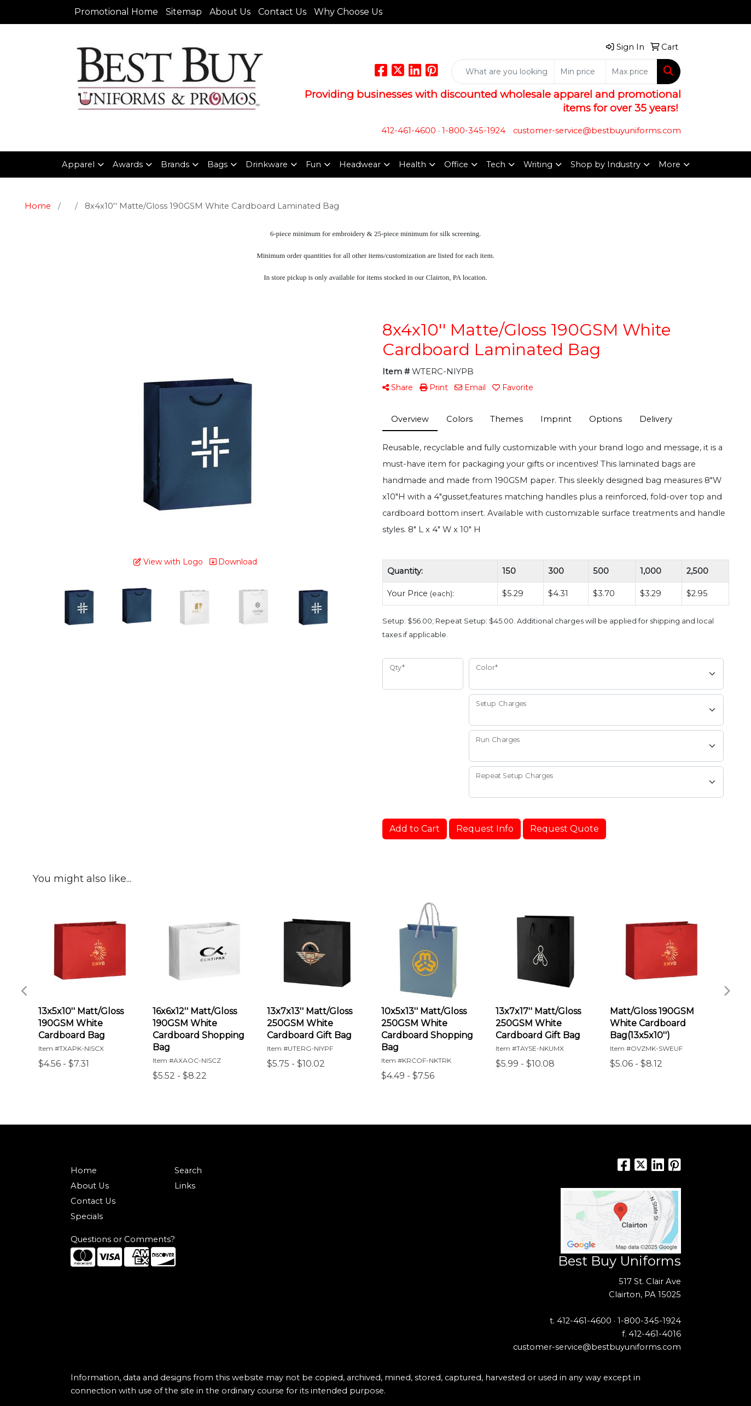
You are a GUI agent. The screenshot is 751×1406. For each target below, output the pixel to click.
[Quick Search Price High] (631, 71)
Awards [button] (128, 164)
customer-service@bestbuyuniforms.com (597, 131)
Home (84, 1170)
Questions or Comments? (123, 1239)
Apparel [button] (78, 164)
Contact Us (282, 12)
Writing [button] (537, 164)
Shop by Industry (605, 164)
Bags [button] (217, 164)
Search (188, 1170)
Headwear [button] (360, 164)
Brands (175, 164)
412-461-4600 (408, 131)
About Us (230, 12)
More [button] (669, 164)
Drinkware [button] (267, 164)
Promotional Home (116, 12)
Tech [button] (495, 164)
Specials (87, 1216)
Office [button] (456, 164)
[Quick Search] (503, 71)
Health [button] (412, 164)
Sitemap (184, 12)
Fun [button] (313, 164)
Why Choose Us (348, 12)
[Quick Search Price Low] (580, 71)
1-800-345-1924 (473, 131)
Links (184, 1186)
